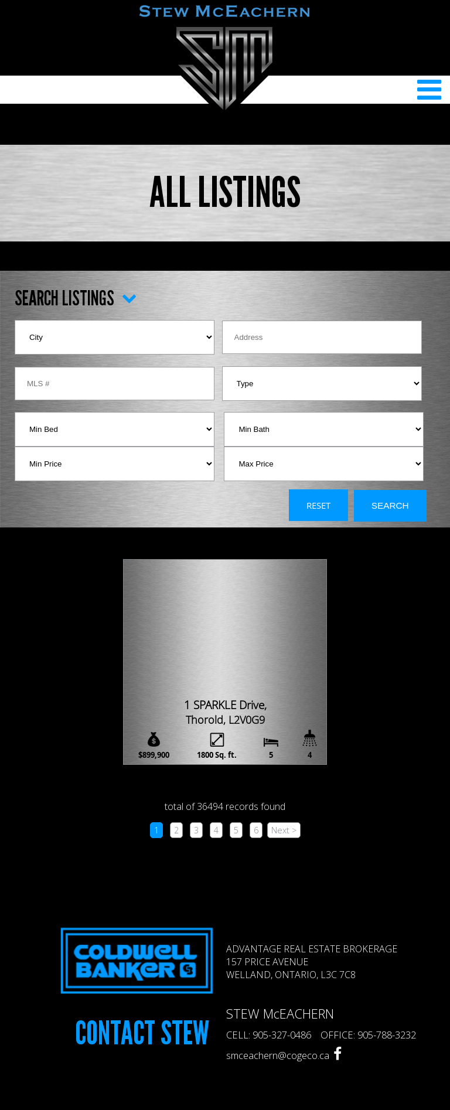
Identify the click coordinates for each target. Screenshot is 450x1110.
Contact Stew (142, 1033)
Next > (283, 830)
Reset (318, 505)
